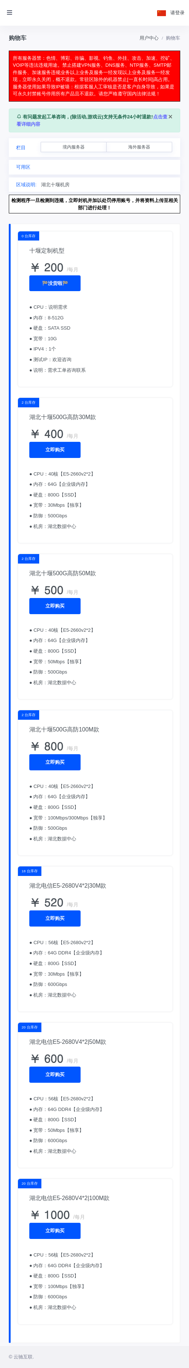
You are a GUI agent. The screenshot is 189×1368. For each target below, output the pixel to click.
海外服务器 (139, 147)
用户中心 (149, 38)
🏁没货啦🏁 (55, 283)
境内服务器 (74, 147)
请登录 (177, 12)
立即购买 (54, 449)
